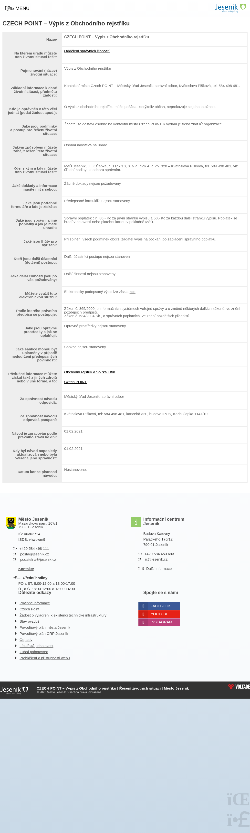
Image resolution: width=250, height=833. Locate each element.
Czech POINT (75, 382)
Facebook (161, 606)
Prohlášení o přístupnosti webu (45, 658)
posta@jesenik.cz (34, 554)
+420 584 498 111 (34, 548)
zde (132, 292)
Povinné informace (35, 603)
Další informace (159, 568)
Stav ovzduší (30, 621)
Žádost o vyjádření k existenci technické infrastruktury (63, 615)
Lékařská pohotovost (36, 646)
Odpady (26, 640)
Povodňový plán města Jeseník (45, 627)
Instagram (161, 622)
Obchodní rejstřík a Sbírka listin (89, 372)
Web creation (239, 686)
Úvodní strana (230, 8)
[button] (17, 8)
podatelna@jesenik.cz (38, 559)
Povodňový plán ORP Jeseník (44, 633)
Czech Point (29, 609)
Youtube (159, 614)
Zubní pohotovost (34, 652)
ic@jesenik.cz (156, 559)
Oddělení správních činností (87, 51)
